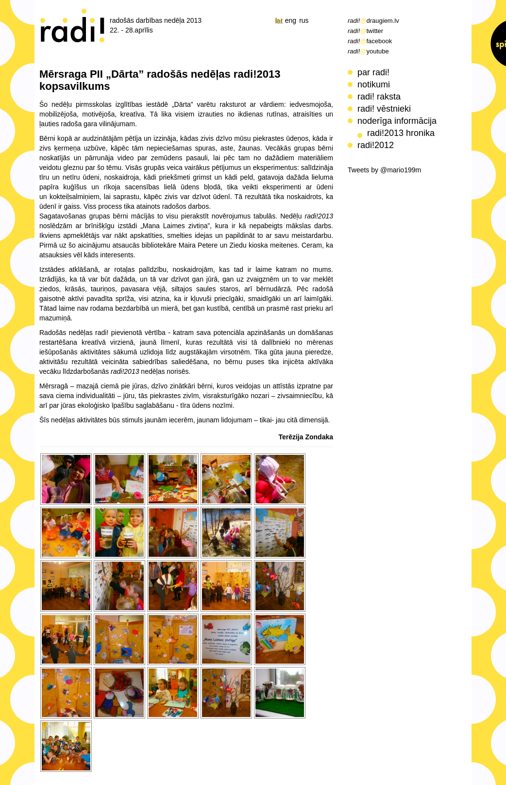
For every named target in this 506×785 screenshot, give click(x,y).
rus (303, 20)
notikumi (373, 84)
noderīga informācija (397, 121)
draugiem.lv (373, 20)
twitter (365, 30)
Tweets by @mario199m (384, 170)
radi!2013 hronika (401, 133)
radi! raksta (379, 96)
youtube (368, 51)
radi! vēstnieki (384, 109)
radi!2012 (375, 145)
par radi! (373, 72)
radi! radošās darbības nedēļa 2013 (72, 25)
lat (278, 20)
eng (290, 20)
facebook (370, 41)
